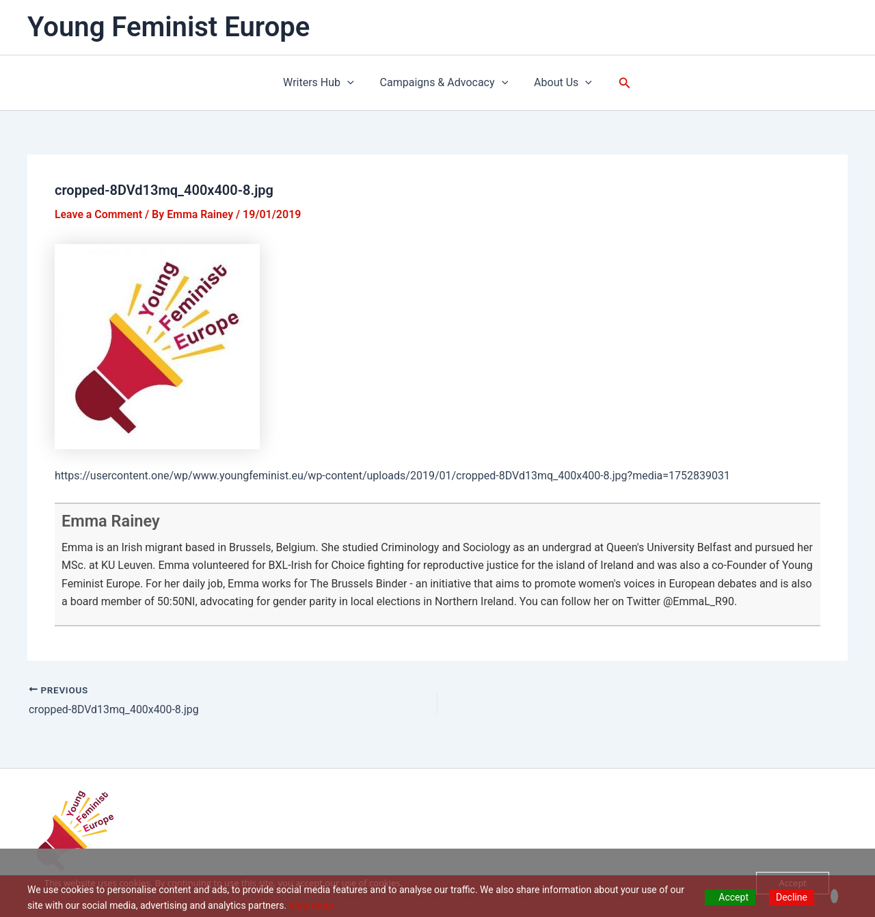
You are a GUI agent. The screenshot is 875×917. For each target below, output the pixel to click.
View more (311, 905)
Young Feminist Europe (168, 27)
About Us (559, 82)
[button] (618, 83)
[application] (351, 82)
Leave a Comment (99, 214)
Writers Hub (322, 82)
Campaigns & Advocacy (444, 82)
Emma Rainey (112, 521)
